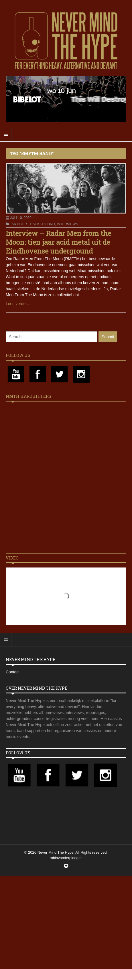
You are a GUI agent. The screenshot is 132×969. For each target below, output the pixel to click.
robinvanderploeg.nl (66, 858)
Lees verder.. (17, 303)
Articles (19, 224)
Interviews (67, 224)
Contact (12, 672)
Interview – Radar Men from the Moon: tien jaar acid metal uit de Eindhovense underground (58, 242)
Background (42, 224)
